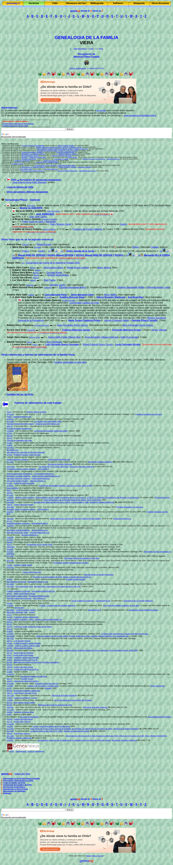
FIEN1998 (10, 650)
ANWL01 (9, 426)
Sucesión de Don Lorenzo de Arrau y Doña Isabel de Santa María (55, 165)
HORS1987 (10, 683)
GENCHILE (45, 325)
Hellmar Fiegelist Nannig (25, 650)
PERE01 (9, 660)
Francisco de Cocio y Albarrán (87, 229)
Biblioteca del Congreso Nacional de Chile (55, 705)
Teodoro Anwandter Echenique (32, 152)
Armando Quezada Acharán (18, 577)
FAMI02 (57, 211)
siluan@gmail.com (113, 159)
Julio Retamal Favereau (24, 556)
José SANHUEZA (45, 214)
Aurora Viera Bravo (22, 275)
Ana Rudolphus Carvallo (29, 155)
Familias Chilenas (51, 542)
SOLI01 (9, 688)
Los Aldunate (12, 589)
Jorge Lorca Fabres (22, 698)
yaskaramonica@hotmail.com (47, 424)
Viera (101, 49)
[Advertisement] (86, 26)
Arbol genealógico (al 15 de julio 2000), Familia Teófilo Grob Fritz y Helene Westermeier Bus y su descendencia (82, 636)
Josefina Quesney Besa (72, 297)
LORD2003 (10, 497)
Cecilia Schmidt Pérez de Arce (26, 669)
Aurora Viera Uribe (17, 330)
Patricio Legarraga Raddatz (26, 605)
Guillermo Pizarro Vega (24, 700)
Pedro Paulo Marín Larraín (24, 594)
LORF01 (9, 698)
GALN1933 (10, 500)
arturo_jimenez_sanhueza (45, 619)
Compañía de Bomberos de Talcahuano (32, 433)
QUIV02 (9, 624)
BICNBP (64, 300)
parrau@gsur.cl (39, 598)
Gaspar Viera (13, 263)
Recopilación (18, 412)
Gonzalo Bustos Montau (75, 579)
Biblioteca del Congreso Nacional (27, 662)
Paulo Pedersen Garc (24, 567)
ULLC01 (9, 721)
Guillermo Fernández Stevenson (27, 691)
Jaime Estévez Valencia (23, 653)
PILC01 (9, 412)
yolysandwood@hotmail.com (43, 591)
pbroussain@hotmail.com (38, 596)
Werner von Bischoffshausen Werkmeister (32, 519)
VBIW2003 (10, 519)
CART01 (9, 693)
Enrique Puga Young (22, 603)
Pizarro (25, 251)
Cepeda (154, 247)
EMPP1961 (10, 638)
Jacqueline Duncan (84, 167)
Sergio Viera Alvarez (17, 337)
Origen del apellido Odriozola (26, 443)
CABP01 (9, 505)
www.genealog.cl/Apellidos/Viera (140, 115)
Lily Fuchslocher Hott (24, 421)
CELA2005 (10, 731)
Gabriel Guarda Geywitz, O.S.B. (28, 414)
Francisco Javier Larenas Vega (28, 537)
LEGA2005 (10, 634)
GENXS (11, 751)
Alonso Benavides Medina (65, 152)
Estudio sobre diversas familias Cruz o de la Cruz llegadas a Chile (61, 502)
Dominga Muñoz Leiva (158, 287)
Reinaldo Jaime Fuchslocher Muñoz (21, 509)
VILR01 (37, 337)
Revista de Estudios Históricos (100, 462)
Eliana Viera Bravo (22, 272)
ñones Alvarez (23, 655)
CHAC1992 (10, 724)
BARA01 (9, 641)
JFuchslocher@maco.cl (44, 474)
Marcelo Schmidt (21, 672)
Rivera (135, 247)
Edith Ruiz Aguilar (129, 337)
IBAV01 (29, 342)
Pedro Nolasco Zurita (60, 224)
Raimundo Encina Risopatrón (26, 617)
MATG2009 (31, 330)
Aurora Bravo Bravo (53, 267)
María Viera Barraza (22, 247)
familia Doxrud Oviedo (22, 160)
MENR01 (9, 579)
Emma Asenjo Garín (26, 169)
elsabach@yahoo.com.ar (38, 582)
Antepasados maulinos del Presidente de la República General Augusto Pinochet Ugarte (74, 740)
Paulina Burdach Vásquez (67, 167)
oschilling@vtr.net (103, 601)
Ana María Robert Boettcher (18, 530)
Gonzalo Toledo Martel (23, 565)
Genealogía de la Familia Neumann (143, 610)
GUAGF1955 (11, 466)
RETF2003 (10, 560)
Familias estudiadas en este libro (70, 362)
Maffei (113, 294)
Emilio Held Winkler (23, 512)
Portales (48, 688)
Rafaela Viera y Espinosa (20, 325)
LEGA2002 (10, 605)
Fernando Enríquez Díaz (24, 712)
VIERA (86, 42)
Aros (48, 342)
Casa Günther (12, 488)
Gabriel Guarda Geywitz (26, 507)
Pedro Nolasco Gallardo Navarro (28, 500)
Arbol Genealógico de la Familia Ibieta (54, 726)
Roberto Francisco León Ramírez (93, 159)
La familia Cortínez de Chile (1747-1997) (46, 731)
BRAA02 (33, 268)
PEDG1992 (10, 567)
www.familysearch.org (22, 417)
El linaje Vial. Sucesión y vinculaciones (43, 686)
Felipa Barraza (44, 244)
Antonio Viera (14, 244)
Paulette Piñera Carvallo (144, 320)
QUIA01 (9, 655)
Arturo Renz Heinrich (50, 169)
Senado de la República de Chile (28, 631)
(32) (134, 255)
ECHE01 (9, 665)
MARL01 (9, 593)
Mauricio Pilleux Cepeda (86, 56)
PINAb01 (9, 542)
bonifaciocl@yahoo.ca (122, 519)
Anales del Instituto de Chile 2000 (28, 540)
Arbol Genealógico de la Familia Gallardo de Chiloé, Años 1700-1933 (72, 500)
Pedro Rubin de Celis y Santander (39, 221)
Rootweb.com (12, 450)
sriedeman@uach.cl (40, 523)
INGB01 (9, 714)
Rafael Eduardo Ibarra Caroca (98, 344)
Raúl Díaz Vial (20, 686)
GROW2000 (10, 636)
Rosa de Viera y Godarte (28, 219)
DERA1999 (29, 285)
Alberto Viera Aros (16, 342)
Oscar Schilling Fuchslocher (26, 486)
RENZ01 (9, 438)
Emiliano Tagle (19, 544)
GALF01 (9, 679)
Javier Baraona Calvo (82, 294)
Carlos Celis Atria (22, 729)
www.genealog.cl (80, 49)
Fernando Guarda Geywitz (27, 467)
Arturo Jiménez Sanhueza (17, 619)
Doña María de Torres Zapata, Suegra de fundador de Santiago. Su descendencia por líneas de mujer (71, 729)
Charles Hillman (72, 157)
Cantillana (57, 342)
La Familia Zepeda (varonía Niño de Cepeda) (72, 700)
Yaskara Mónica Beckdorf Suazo (20, 424)
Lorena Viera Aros (22, 344)
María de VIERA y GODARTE (31, 211)
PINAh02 (9, 445)
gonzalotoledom (159, 717)
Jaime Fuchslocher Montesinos (20, 474)
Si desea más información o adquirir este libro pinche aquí (124, 634)
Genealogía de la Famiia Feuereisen (98, 574)
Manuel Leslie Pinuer (29, 159)
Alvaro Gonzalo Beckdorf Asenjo (32, 171)
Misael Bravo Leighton (78, 267)
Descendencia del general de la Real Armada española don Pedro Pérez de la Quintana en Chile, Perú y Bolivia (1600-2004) (116, 736)
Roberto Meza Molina (58, 275)
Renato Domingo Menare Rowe (27, 579)
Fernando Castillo (22, 549)
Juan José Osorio (38, 216)
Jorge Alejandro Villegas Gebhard (101, 337)
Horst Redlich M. (14, 601)
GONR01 (9, 493)
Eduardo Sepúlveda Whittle (131, 287)
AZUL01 (9, 702)
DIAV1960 (10, 686)
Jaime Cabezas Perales (24, 505)
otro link (105, 443)
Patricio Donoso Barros (23, 719)
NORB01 (9, 681)
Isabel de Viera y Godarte (28, 229)
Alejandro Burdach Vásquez (68, 154)
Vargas (154, 330)
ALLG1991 (10, 462)
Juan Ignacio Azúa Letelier (24, 702)
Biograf (25, 705)
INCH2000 (10, 540)
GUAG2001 (10, 710)
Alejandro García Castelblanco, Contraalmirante (26, 570)
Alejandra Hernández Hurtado (26, 657)
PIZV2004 (25, 244)
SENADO (10, 631)
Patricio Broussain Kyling (17, 596)
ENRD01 (9, 712)
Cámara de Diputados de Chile (19, 440)
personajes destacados (48, 180)
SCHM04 (9, 672)
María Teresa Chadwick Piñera (84, 320)
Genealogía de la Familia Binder (27, 542)
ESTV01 (9, 653)
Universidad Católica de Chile (84, 303)
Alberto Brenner (13, 535)
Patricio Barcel (23, 648)
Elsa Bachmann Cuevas (16, 582)
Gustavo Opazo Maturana (26, 547)
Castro (123, 224)
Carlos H (16, 574)
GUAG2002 (10, 507)
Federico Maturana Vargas (76, 330)
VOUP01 (9, 626)
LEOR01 (9, 455)
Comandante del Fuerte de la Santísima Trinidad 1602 (53, 263)
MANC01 (9, 629)
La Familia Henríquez (23, 445)
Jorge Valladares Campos (25, 740)
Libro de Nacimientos (15, 457)
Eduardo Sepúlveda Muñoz (72, 287)
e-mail (31, 612)
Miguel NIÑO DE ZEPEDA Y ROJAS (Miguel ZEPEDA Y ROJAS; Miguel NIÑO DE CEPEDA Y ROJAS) (70, 255)
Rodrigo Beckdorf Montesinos (67, 171)
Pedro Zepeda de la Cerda (80, 251)
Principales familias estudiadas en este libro (81, 558)
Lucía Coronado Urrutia (127, 344)
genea (75, 11)
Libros (15, 490)
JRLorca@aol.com (162, 497)
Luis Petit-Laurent (14, 572)
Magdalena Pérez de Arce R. (26, 660)
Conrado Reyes (54, 272)
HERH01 (9, 657)
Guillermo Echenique (22, 665)
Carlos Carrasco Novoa (23, 667)
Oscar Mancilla (20, 629)
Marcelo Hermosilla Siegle (17, 533)
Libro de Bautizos (22, 447)
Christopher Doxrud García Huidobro (21, 469)
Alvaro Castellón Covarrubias (18, 464)
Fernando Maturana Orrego (126, 330)
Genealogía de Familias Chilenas (49, 445)
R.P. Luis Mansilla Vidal (25, 419)
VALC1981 (10, 740)
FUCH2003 (10, 586)
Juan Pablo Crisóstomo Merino (28, 707)
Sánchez (53, 285)
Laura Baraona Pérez (56, 294)
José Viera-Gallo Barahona (29, 297)
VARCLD (9, 622)
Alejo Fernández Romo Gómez (72, 325)
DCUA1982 (38, 325)
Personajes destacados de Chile (17, 785)
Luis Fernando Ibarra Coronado (62, 344)
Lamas (35, 726)
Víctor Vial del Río (157, 686)
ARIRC (9, 490)
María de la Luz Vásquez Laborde (33, 154)
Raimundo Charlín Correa (25, 724)
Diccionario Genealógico (14, 787)
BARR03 (9, 648)
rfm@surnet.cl (43, 509)
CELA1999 (10, 729)
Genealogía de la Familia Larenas (54, 646)
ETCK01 (9, 483)
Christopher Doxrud (50, 160)
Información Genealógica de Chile (18, 781)
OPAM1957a (11, 547)
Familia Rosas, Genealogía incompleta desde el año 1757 (57, 586)
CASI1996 (10, 549)
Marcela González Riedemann (26, 493)
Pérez (107, 294)
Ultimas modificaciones (10, 144)
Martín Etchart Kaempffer (24, 483)
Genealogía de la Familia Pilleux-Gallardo (21, 778)
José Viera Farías (16, 285)
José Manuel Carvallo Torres (25, 693)
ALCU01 (9, 521)
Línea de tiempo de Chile (20, 187)
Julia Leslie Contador (61, 159)
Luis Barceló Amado (22, 641)
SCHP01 (9, 669)
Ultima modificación (78, 68)
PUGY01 (9, 603)
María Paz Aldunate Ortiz (17, 612)
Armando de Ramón (23, 526)
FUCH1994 (10, 421)
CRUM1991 (10, 502)
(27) (167, 251)
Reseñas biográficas (50, 662)
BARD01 (31, 295)
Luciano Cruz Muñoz (24, 502)
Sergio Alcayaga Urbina (23, 521)
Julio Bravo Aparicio (22, 733)
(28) (56, 251)
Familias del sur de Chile (20, 394)
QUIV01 (9, 615)
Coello (41, 251)
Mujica (107, 267)
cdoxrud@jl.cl (43, 469)
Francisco (18, 726)
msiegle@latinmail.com (39, 533)
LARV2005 (10, 537)
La (15, 436)
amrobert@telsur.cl (39, 530)
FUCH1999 (10, 431)
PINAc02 (9, 436)
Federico (25, 157)
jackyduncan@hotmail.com (59, 459)
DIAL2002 (10, 726)
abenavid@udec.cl (37, 481)
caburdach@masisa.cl (41, 478)
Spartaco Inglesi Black (22, 714)
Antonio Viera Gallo (17, 294)
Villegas (163, 330)
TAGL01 (9, 544)
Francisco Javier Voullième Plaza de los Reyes (33, 627)
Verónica (17, 679)
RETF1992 (47, 297)
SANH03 (32, 337)
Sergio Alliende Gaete (24, 462)
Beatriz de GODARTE (31, 208)
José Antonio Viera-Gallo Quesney (29, 182)
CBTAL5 (9, 433)
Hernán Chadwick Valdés (116, 320)
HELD (10, 512)
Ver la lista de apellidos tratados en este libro (121, 605)
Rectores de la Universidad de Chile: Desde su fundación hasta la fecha (62, 577)
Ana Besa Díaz (135, 297)
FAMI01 (9, 417)
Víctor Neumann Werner (26, 610)
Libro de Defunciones (23, 622)
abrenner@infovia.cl (29, 535)
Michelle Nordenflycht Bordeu (26, 681)
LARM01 (9, 643)
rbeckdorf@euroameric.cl (88, 171)
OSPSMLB (10, 447)
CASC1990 (10, 695)
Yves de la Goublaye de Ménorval (29, 736)
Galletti (24, 679)
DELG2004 (10, 736)
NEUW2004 (10, 610)
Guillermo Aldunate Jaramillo (62, 155)
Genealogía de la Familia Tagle (39, 544)
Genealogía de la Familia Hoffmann (138, 601)
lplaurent (32, 572)
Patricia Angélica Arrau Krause (19, 598)
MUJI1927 (10, 495)
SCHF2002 (10, 485)
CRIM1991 (10, 707)
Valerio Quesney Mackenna (110, 297)
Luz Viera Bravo (20, 280)
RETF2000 (10, 556)
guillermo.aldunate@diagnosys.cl (46, 476)
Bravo (100, 267)
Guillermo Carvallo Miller (37, 157)
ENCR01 (9, 617)
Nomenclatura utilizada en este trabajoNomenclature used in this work (18, 125)
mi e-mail (101, 110)
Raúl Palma (49, 280)
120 (23, 263)
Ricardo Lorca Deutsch (25, 497)
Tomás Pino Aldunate (15, 516)
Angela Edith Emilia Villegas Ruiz (64, 337)
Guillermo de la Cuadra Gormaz (28, 584)
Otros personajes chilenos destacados (27, 192)
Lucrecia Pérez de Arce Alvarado (33, 145)
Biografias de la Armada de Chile (59, 570)
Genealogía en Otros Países (15, 789)
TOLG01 (9, 565)
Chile (91, 49)
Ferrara (30, 679)
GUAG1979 (45, 219)
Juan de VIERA (18, 205)
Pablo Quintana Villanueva (24, 615)
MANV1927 (10, 419)
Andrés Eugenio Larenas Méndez (27, 643)
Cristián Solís (18, 688)
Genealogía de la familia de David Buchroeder (26, 452)
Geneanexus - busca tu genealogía (30, 751)
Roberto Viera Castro (18, 267)
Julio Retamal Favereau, (25, 552)
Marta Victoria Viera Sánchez (27, 287)
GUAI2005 (71, 300)
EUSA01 (9, 443)
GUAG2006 (53, 219)
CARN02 (9, 667)
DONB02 (9, 719)
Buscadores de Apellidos (14, 791)
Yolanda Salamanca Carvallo (18, 591)
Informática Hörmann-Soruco (46, 683)
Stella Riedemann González (18, 523)
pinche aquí (19, 608)
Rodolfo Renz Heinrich (23, 438)
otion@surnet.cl (94, 610)
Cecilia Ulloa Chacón (21, 722)
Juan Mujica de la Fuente (25, 495)
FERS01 (9, 691)
